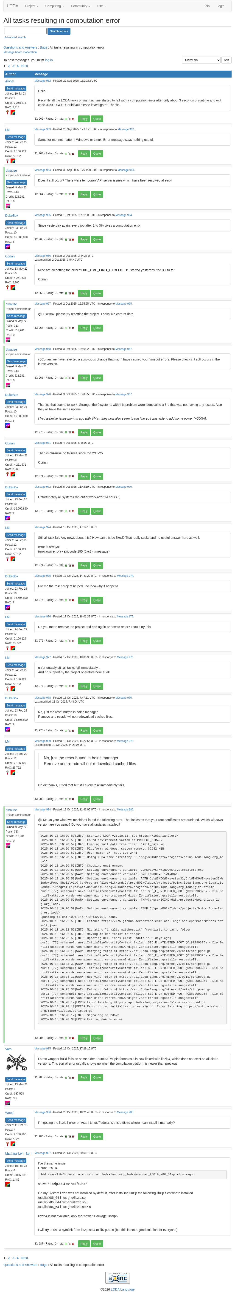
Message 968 (42, 349)
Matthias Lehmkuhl (18, 1153)
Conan (10, 256)
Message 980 (42, 741)
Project (31, 6)
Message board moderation (20, 52)
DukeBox (11, 215)
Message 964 (42, 170)
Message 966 (42, 255)
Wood (9, 1113)
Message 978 (42, 697)
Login (220, 6)
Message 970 (42, 394)
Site (101, 6)
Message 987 (42, 1153)
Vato (8, 1049)
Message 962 (42, 80)
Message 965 (42, 215)
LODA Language (123, 1289)
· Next (24, 66)
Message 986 (42, 1112)
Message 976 (42, 616)
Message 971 (42, 442)
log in (49, 60)
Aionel (9, 81)
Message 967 (42, 303)
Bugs (43, 47)
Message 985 (42, 1048)
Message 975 (42, 575)
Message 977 (42, 657)
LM (7, 130)
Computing (54, 6)
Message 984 (42, 809)
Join (207, 6)
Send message (16, 88)
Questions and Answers (20, 47)
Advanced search (15, 37)
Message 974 (42, 527)
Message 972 (42, 486)
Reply (84, 119)
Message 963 (42, 129)
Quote (97, 119)
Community (80, 6)
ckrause (11, 170)
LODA (12, 6)
